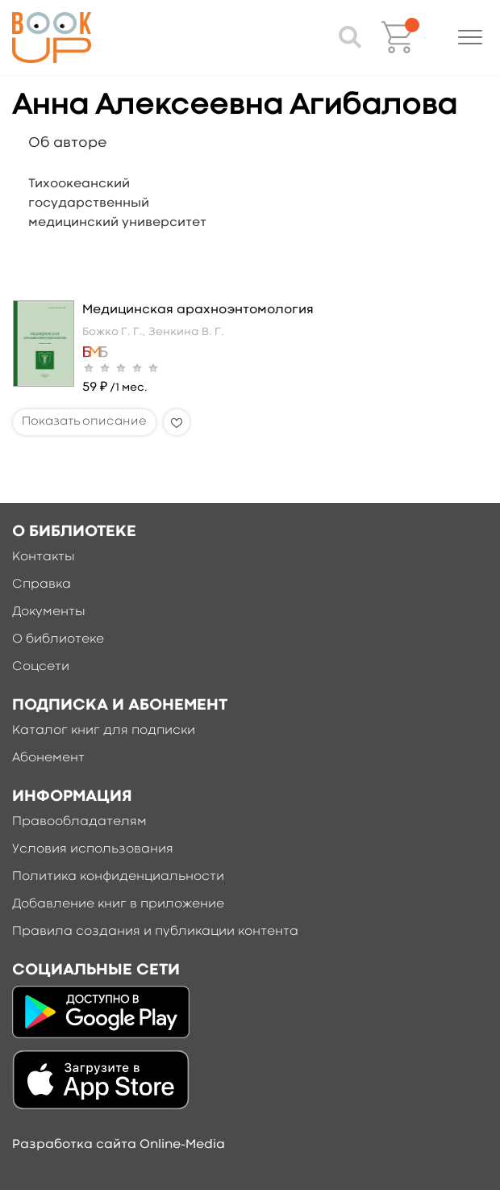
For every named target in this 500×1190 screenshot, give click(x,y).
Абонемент (48, 758)
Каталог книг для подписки (103, 730)
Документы (48, 612)
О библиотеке (58, 639)
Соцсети (40, 667)
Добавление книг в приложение (118, 904)
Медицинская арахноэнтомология (198, 310)
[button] (470, 37)
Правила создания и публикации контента (155, 931)
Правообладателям (79, 822)
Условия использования (92, 849)
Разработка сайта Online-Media (118, 1144)
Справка (41, 584)
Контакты (43, 557)
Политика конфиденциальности (118, 876)
